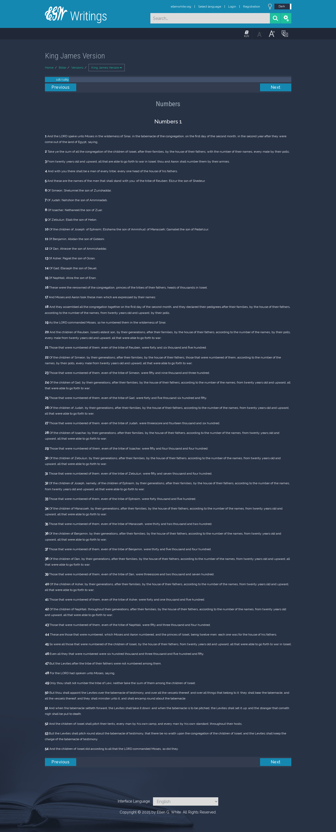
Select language (209, 6)
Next (276, 87)
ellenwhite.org (181, 6)
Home (49, 67)
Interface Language (134, 801)
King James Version (106, 67)
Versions (77, 67)
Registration (251, 6)
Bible (62, 67)
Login (232, 6)
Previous (60, 87)
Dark (282, 6)
